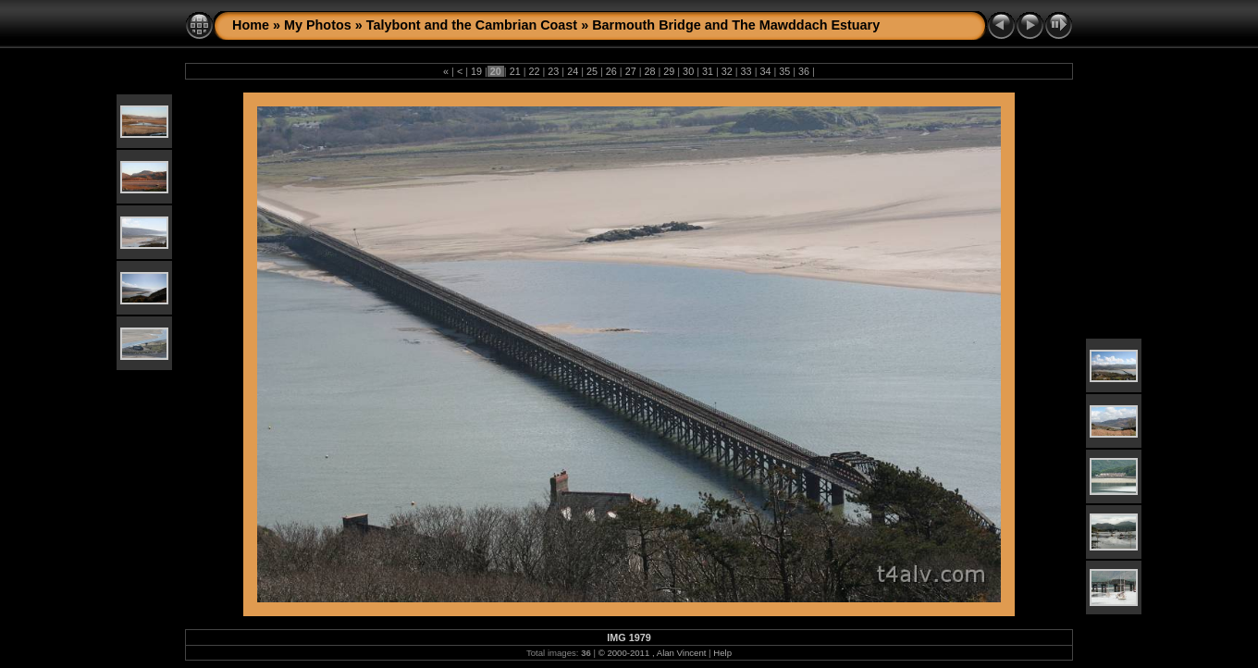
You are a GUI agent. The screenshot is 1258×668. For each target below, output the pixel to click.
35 (784, 71)
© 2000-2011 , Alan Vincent (652, 653)
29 (668, 71)
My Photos (318, 25)
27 (631, 71)
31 (707, 71)
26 (611, 71)
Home (250, 25)
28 (649, 71)
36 (804, 71)
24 (572, 71)
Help (722, 653)
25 (592, 71)
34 (765, 71)
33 (746, 71)
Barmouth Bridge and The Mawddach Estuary (736, 25)
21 (515, 71)
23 (553, 71)
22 (534, 71)
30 (688, 71)
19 (476, 71)
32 (727, 71)
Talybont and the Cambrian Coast (471, 25)
